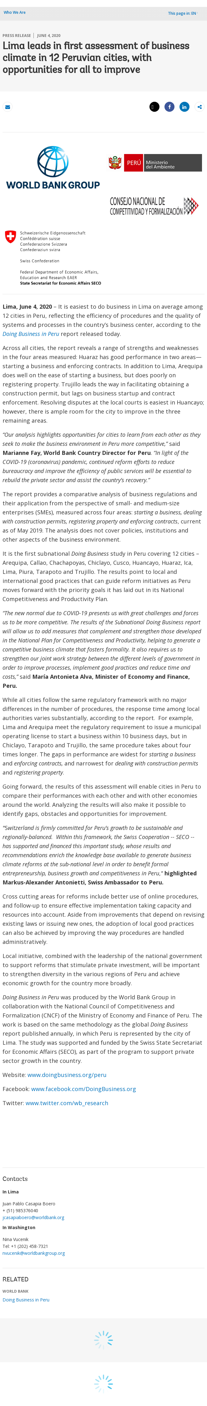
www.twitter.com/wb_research (67, 1103)
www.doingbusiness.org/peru (69, 1075)
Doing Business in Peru (31, 333)
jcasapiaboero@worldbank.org (33, 1217)
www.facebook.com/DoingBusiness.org (83, 1089)
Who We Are (15, 12)
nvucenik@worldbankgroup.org (34, 1253)
